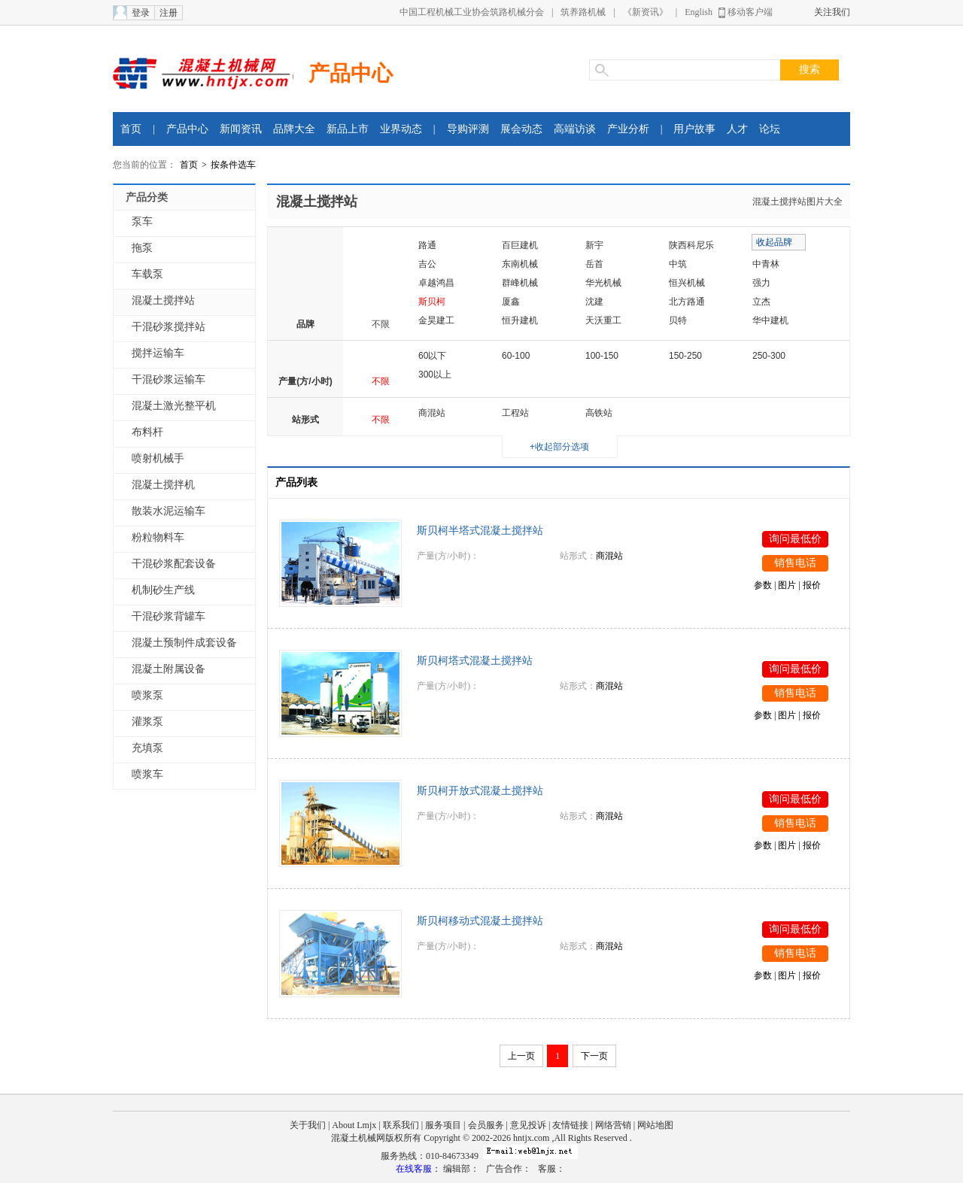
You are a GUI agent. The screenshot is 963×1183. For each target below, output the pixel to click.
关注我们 (832, 12)
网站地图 (655, 1125)
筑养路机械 (583, 12)
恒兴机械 (687, 283)
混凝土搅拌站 (163, 300)
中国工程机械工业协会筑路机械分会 (471, 12)
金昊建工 (436, 320)
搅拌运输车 (158, 353)
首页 (130, 129)
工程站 (515, 413)
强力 (761, 283)
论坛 (769, 129)
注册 (168, 13)
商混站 (431, 413)
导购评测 (468, 129)
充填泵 (147, 748)
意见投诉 (528, 1125)
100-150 (601, 355)
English (698, 12)
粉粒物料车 (158, 537)
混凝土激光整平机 (174, 405)
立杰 (761, 301)
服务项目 (443, 1125)
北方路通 (687, 301)
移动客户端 (750, 12)
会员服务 (486, 1125)
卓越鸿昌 (436, 283)
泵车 (142, 221)
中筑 (678, 264)
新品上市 (348, 129)
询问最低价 (795, 538)
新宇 (594, 245)
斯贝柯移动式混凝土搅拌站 (480, 921)
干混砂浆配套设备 (174, 563)
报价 (812, 585)
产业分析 (628, 129)
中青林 (765, 264)
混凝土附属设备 (168, 669)
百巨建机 (520, 245)
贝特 (678, 320)
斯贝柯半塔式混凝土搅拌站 (480, 530)
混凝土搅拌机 (163, 484)
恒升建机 (520, 320)
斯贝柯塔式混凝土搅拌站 (475, 660)
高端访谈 (575, 129)
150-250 (685, 355)
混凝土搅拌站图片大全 (797, 201)
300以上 (434, 374)
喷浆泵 (147, 695)
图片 (787, 585)
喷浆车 (147, 774)
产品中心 (350, 73)
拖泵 (142, 247)
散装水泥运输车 (168, 511)
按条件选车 (233, 164)
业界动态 (401, 129)
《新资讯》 (645, 12)
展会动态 (521, 129)
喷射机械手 (158, 458)
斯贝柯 (431, 301)
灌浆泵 (147, 721)
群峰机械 (520, 283)
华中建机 (770, 320)
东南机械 (520, 264)
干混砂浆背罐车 (168, 616)
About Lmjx (354, 1125)
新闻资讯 (241, 129)
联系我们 (401, 1125)
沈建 (594, 301)
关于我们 (308, 1125)
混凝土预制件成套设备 (184, 642)
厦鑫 (511, 301)
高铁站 (598, 413)
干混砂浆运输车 (168, 379)
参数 (763, 585)
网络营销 (613, 1125)
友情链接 (570, 1125)
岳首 (594, 264)
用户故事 (694, 129)
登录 (141, 13)
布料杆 (147, 432)
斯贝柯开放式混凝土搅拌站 (480, 790)
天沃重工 (603, 320)
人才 (737, 129)
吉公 (427, 264)
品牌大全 (294, 129)
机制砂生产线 (163, 590)
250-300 (768, 355)
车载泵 (147, 274)
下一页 (594, 1056)
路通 (427, 245)
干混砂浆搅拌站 (168, 326)
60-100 (516, 355)
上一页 (521, 1056)
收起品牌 (774, 242)
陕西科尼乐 (691, 245)
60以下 (432, 355)
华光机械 (603, 283)
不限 (381, 324)
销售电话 (795, 563)
